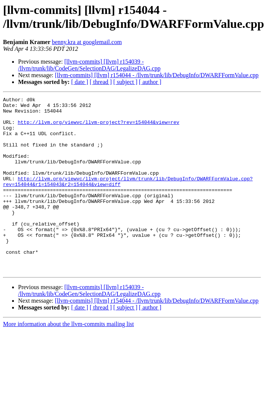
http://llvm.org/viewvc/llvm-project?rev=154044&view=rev (98, 127)
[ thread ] (101, 82)
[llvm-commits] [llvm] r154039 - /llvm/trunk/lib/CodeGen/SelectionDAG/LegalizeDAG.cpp (89, 65)
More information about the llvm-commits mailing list (68, 359)
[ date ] (79, 82)
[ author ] (150, 82)
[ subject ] (125, 82)
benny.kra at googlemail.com (87, 42)
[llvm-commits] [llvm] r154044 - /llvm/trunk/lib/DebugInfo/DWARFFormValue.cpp (157, 75)
